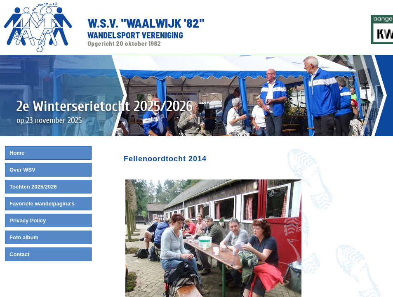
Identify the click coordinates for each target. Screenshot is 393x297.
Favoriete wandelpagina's (42, 203)
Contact (19, 254)
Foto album (23, 237)
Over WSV (22, 170)
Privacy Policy (27, 220)
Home (16, 153)
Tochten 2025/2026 (33, 187)
